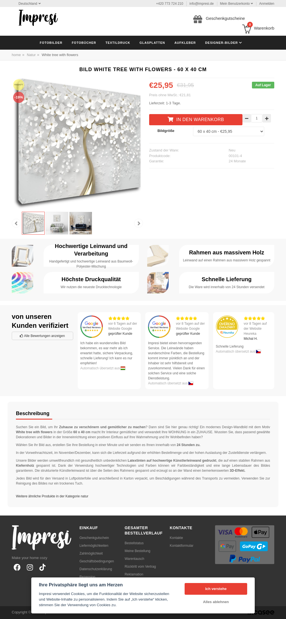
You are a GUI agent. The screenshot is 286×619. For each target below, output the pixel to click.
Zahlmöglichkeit (91, 553)
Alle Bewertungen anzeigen (42, 336)
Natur (31, 55)
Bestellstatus (134, 543)
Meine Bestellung (137, 551)
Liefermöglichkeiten (94, 546)
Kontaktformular (182, 546)
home (16, 55)
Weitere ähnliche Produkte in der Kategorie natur (52, 496)
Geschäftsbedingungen (97, 561)
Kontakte (176, 538)
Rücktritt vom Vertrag (140, 567)
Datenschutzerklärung (96, 569)
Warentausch (134, 559)
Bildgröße (166, 131)
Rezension (88, 577)
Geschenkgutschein (94, 538)
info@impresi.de (201, 4)
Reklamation (134, 574)
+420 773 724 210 (169, 4)
